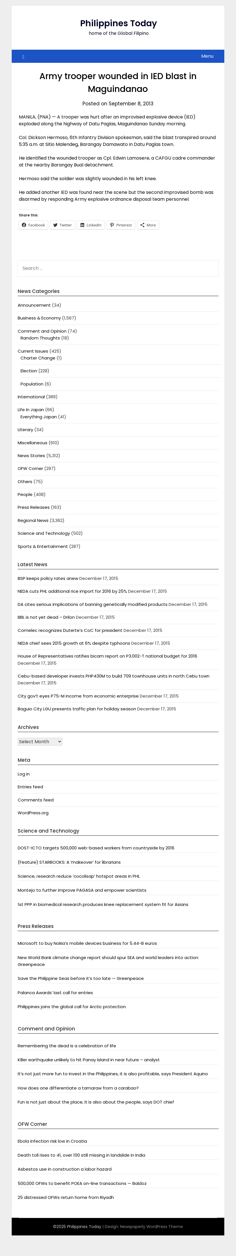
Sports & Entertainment (43, 546)
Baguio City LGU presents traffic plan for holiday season (77, 709)
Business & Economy (39, 318)
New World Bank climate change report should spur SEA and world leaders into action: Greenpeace (108, 960)
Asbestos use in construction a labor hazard (65, 1169)
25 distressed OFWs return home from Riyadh (66, 1197)
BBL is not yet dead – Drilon (46, 617)
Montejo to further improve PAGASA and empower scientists (82, 890)
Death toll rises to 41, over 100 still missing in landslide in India (81, 1155)
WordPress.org (33, 813)
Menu (207, 56)
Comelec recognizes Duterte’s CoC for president (70, 630)
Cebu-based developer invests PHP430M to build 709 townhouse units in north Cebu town (113, 676)
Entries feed (30, 787)
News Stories (31, 456)
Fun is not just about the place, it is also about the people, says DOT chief (96, 1102)
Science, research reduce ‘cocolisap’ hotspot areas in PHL (79, 876)
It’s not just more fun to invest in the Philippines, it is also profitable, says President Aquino (113, 1074)
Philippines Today (118, 23)
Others (25, 482)
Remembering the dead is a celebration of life (67, 1046)
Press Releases (34, 507)
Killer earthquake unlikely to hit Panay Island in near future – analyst (89, 1060)
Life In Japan (31, 410)
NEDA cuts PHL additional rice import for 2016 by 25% (72, 591)
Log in (24, 774)
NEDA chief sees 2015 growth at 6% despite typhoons (74, 643)
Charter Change (38, 358)
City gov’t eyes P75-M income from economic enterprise (78, 696)
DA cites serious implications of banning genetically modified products (93, 604)
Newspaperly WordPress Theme (151, 1226)
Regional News (33, 520)
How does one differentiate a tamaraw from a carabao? (78, 1088)
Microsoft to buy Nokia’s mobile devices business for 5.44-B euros (87, 943)
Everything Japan (39, 417)
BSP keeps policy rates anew (48, 578)
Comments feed (36, 800)
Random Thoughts (40, 338)
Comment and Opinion (42, 331)
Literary (25, 430)
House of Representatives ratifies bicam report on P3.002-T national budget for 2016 (107, 656)
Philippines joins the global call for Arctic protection (72, 1007)
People (25, 494)
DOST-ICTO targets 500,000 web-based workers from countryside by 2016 (96, 848)
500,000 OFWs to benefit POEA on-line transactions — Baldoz (82, 1183)
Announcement (34, 305)
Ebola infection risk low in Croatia (52, 1141)
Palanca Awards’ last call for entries (55, 993)
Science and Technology (44, 533)
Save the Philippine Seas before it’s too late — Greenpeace (81, 978)
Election (29, 371)
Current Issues (33, 351)
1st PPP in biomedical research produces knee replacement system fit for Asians (103, 904)
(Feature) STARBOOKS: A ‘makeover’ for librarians (69, 862)
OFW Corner (30, 468)
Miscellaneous (32, 443)
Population (32, 384)
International (31, 397)
